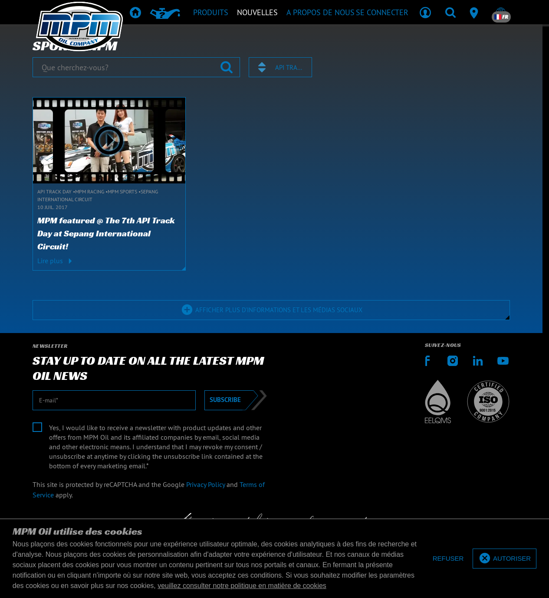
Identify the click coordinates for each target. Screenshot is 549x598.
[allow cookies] (504, 559)
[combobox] (280, 67)
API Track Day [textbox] (289, 67)
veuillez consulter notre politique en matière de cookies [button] (242, 585)
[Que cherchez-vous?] (136, 67)
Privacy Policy (205, 484)
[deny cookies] (448, 559)
